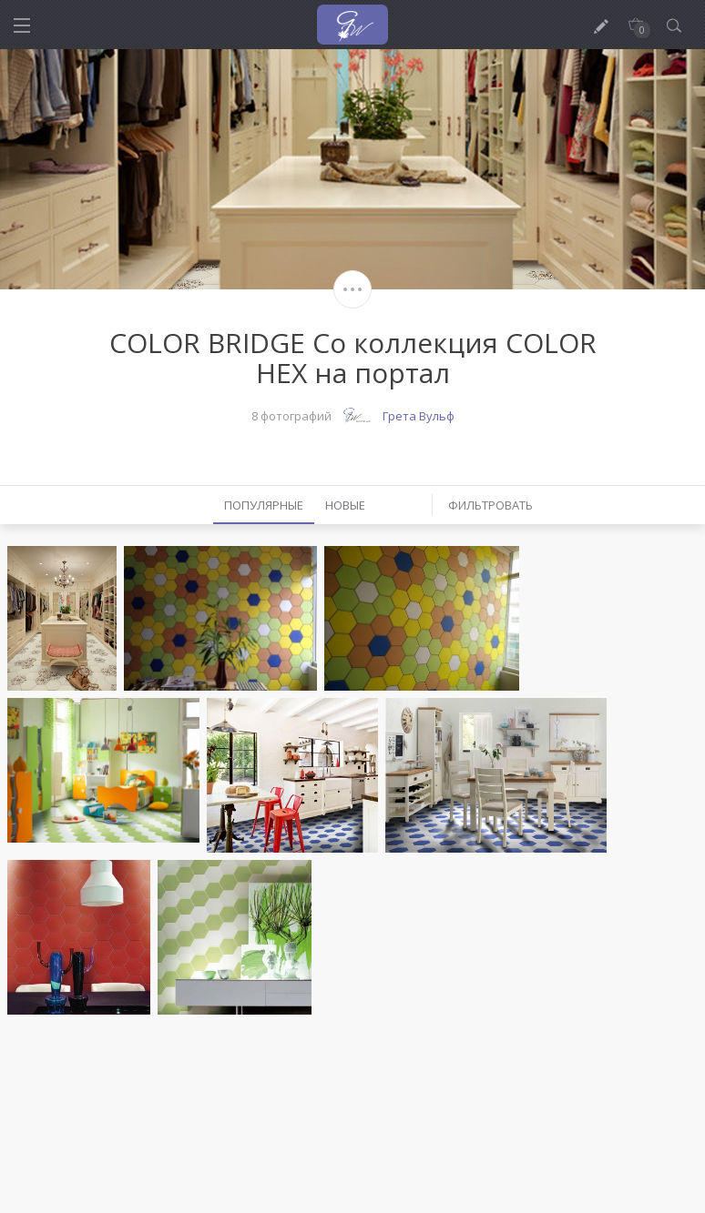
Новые (345, 505)
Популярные (263, 505)
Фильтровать (490, 505)
